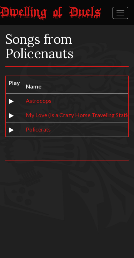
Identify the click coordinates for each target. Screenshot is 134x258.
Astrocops (38, 100)
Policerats (38, 129)
